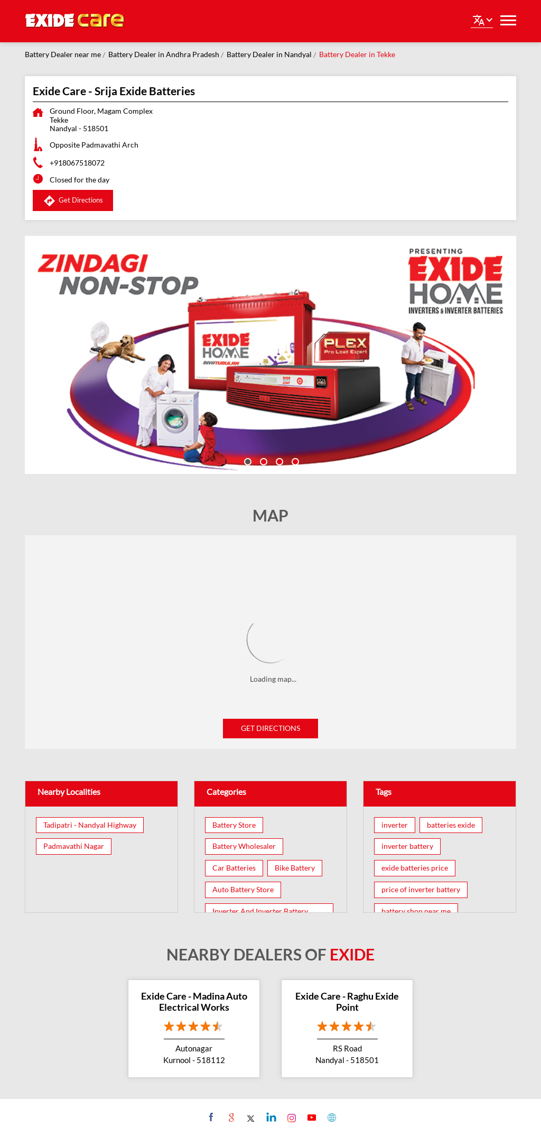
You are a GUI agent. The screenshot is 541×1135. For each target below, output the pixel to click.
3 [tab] (278, 460)
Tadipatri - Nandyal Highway (89, 825)
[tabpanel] (270, 355)
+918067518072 (77, 162)
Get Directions (270, 728)
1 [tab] (246, 460)
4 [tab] (294, 460)
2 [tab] (262, 460)
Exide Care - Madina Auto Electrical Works (194, 1001)
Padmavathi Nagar (73, 846)
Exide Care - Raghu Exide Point (347, 1001)
